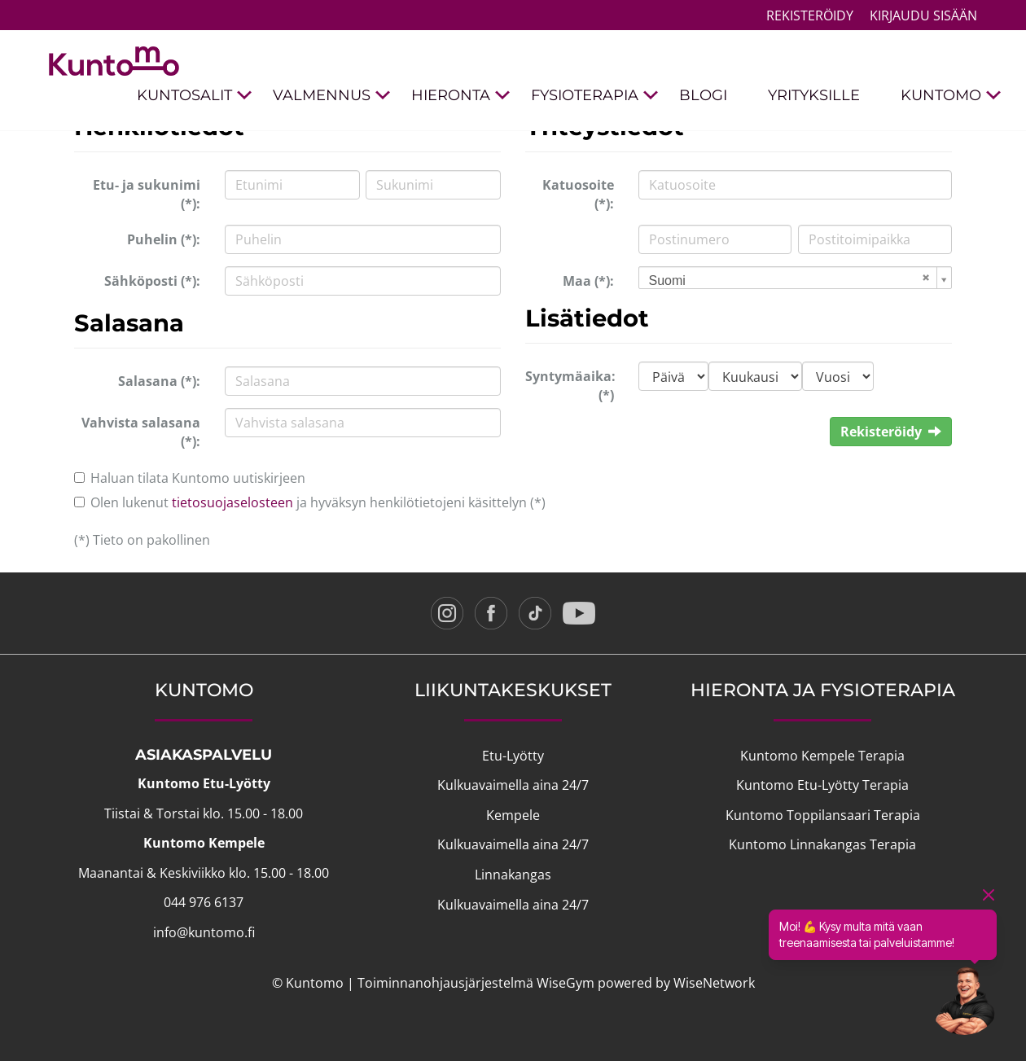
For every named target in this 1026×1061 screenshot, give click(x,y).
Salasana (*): (159, 381)
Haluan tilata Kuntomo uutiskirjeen (197, 478)
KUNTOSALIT (194, 96)
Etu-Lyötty (513, 756)
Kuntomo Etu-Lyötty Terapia (822, 785)
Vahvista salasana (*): (140, 432)
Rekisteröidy (809, 15)
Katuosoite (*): (578, 194)
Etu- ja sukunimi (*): (146, 194)
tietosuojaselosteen (232, 502)
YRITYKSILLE (814, 95)
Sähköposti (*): (152, 281)
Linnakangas (513, 874)
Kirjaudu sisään (923, 15)
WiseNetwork (714, 983)
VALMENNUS (332, 96)
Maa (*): (588, 281)
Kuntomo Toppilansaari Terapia (823, 815)
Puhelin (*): (163, 239)
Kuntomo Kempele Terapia (822, 756)
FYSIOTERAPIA (595, 96)
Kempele (513, 815)
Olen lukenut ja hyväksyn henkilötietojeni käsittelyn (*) (318, 502)
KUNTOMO (951, 96)
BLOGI (703, 95)
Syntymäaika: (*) (570, 385)
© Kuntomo (308, 983)
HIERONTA (461, 96)
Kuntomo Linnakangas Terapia (822, 844)
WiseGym (565, 983)
